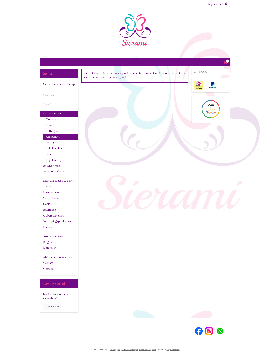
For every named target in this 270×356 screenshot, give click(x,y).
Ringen (50, 125)
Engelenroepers (55, 160)
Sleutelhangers (52, 198)
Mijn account (218, 4)
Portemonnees (52, 192)
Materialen (49, 247)
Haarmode (49, 209)
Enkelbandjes (54, 148)
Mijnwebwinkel (173, 350)
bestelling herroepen (130, 350)
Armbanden (53, 136)
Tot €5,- (48, 104)
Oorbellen (52, 119)
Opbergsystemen (53, 215)
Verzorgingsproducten (57, 221)
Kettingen (52, 131)
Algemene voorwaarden (57, 257)
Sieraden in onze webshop (59, 84)
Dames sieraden (52, 113)
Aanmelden (52, 306)
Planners (48, 227)
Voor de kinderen (53, 171)
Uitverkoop (50, 95)
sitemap (113, 350)
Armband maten (53, 236)
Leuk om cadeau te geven (58, 180)
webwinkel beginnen (147, 350)
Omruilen (49, 268)
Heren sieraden (52, 165)
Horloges (51, 142)
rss (119, 350)
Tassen (47, 186)
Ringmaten (49, 242)
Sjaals (46, 203)
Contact (48, 262)
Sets (48, 154)
